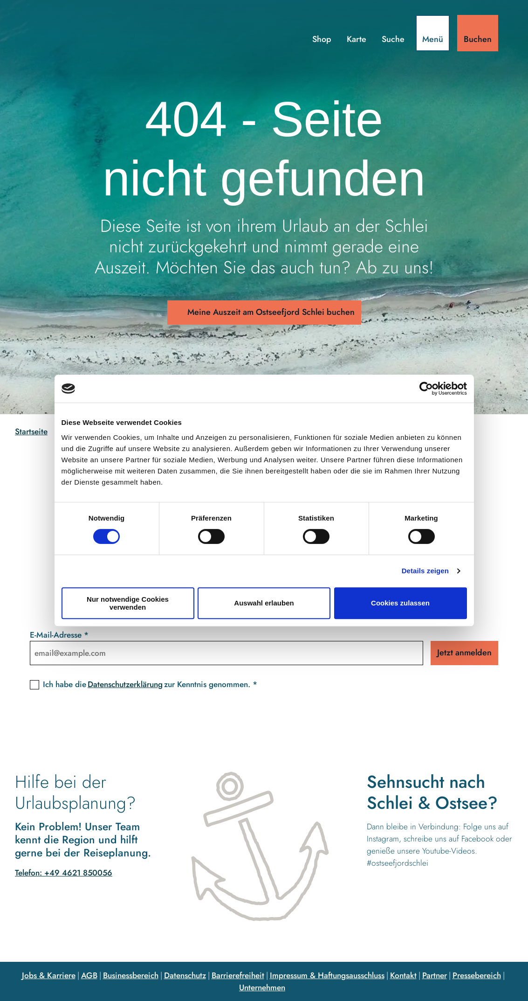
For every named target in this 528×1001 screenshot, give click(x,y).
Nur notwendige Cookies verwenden (128, 603)
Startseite (31, 431)
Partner (434, 975)
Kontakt (403, 975)
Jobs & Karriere (48, 975)
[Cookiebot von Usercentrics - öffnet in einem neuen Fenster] (426, 389)
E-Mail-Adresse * (59, 634)
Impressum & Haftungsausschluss (327, 975)
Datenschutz (185, 975)
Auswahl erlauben (264, 603)
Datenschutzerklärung (125, 684)
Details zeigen (425, 571)
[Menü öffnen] (433, 33)
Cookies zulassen (400, 603)
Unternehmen (262, 987)
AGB (89, 975)
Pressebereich (477, 975)
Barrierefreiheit (238, 975)
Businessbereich (130, 975)
